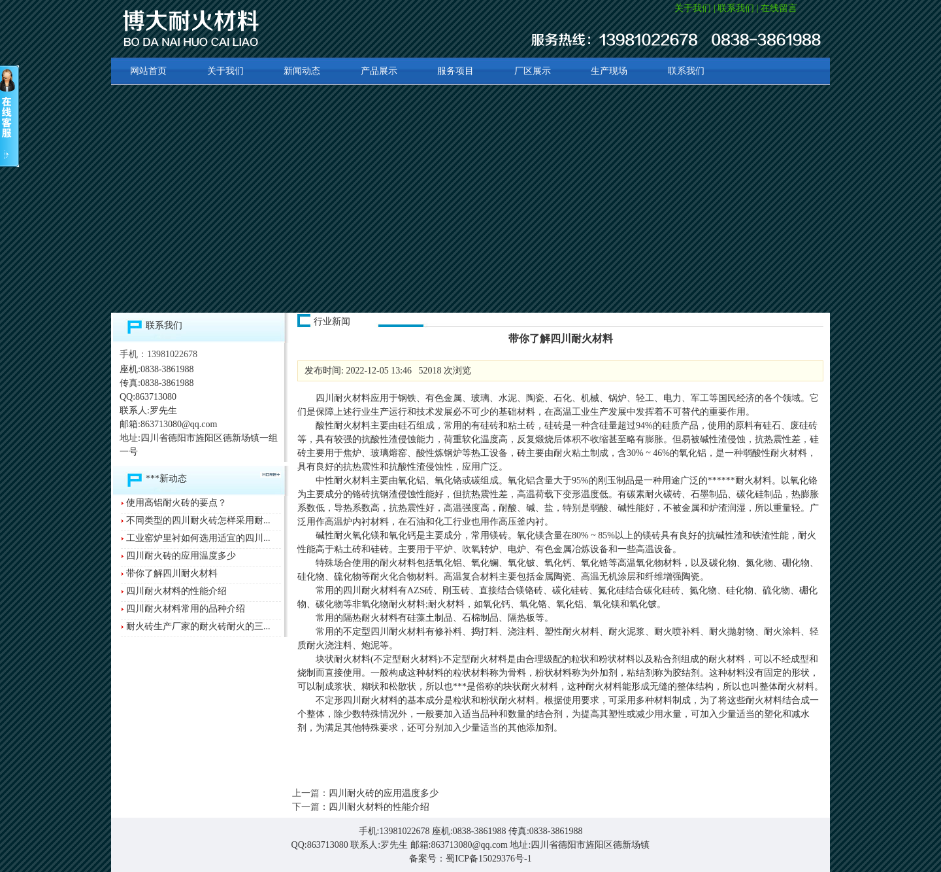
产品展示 (379, 71)
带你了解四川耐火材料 (172, 573)
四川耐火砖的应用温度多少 (181, 556)
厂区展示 (532, 71)
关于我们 (692, 8)
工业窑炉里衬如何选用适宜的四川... (198, 538)
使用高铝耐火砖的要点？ (176, 503)
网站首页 (148, 71)
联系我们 (736, 8)
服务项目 (455, 71)
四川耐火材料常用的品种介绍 (185, 609)
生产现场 (609, 71)
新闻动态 (302, 71)
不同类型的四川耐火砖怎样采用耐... (198, 520)
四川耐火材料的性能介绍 (176, 591)
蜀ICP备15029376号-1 (488, 858)
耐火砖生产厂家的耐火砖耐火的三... (198, 626)
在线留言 (779, 8)
